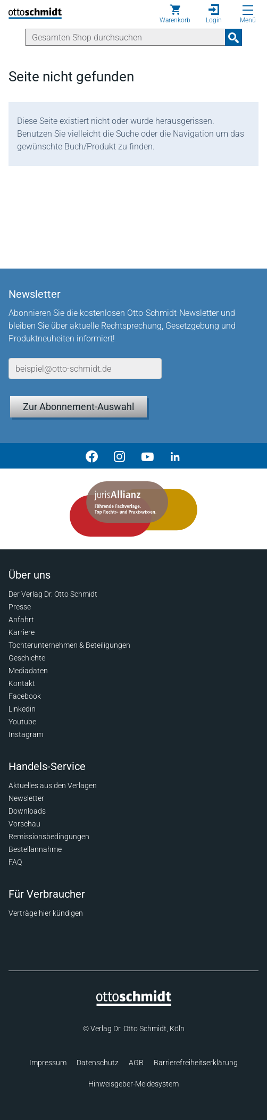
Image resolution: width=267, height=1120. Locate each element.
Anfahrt (21, 619)
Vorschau (24, 824)
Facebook (25, 696)
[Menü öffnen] (248, 10)
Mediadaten (28, 670)
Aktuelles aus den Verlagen (53, 785)
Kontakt (22, 683)
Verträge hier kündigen (46, 913)
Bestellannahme (35, 849)
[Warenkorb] (175, 13)
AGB (136, 1062)
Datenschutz (98, 1062)
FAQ (15, 862)
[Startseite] (133, 1003)
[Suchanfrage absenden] (233, 37)
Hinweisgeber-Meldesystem (133, 1084)
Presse (20, 607)
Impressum (47, 1062)
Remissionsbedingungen (49, 836)
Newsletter (26, 798)
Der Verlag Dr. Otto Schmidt (53, 594)
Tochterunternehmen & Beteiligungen (69, 645)
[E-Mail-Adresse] (85, 368)
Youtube (22, 721)
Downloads (27, 811)
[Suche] (125, 37)
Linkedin (22, 709)
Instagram (26, 734)
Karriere (22, 632)
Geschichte (27, 658)
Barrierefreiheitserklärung (196, 1062)
